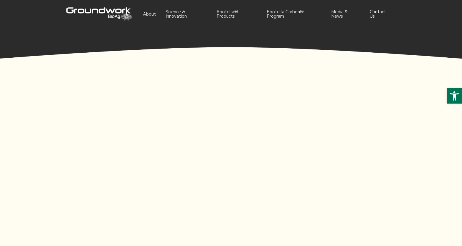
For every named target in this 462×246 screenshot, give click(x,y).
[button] (454, 96)
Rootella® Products (227, 14)
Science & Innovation (176, 14)
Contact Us (378, 14)
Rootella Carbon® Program (285, 14)
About (149, 14)
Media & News (339, 14)
